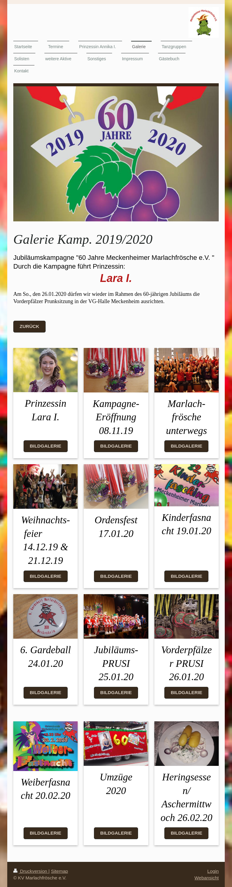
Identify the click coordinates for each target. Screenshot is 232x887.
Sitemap (59, 871)
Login (213, 871)
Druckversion (30, 871)
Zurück (29, 326)
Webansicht (207, 877)
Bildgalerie (45, 445)
